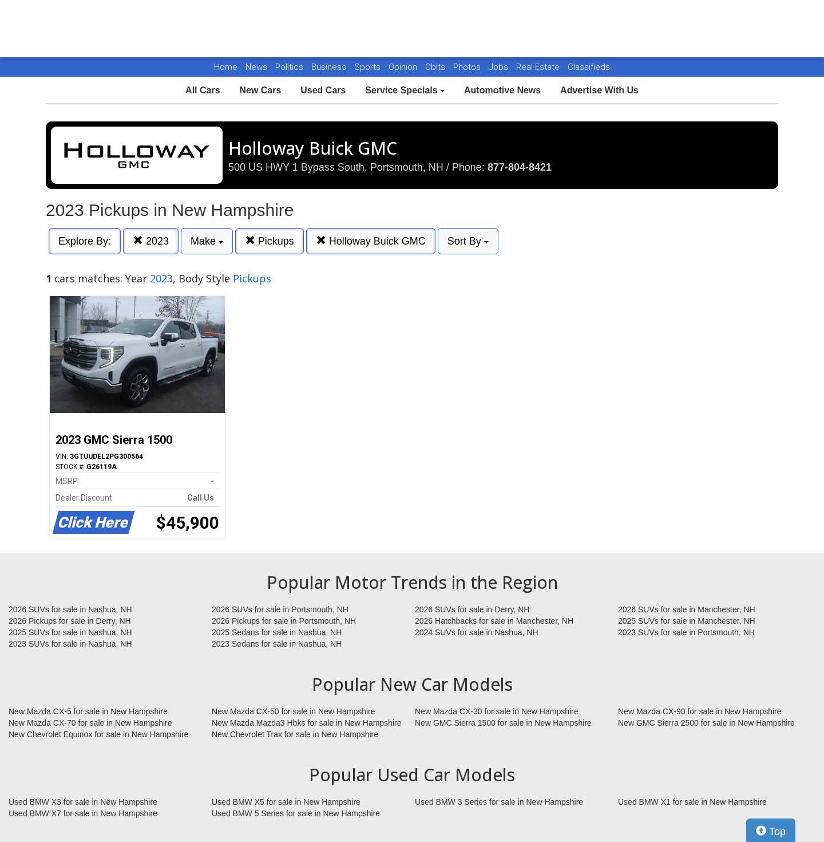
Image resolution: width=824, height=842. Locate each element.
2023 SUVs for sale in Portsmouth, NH (686, 632)
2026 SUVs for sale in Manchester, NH (686, 609)
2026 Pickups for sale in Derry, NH (70, 620)
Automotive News (502, 90)
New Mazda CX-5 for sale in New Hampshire (88, 711)
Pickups (269, 241)
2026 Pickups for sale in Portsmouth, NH (284, 620)
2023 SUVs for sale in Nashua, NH (70, 643)
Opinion (404, 67)
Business (329, 67)
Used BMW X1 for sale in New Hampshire (692, 801)
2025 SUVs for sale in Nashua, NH (70, 632)
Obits (436, 67)
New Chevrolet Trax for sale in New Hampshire (295, 734)
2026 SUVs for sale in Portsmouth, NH (280, 609)
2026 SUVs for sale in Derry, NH (472, 609)
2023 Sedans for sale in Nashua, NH (277, 643)
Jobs (499, 67)
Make (207, 241)
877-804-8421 (520, 167)
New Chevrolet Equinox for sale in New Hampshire (98, 734)
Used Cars (323, 90)
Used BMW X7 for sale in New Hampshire (83, 813)
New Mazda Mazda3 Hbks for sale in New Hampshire (306, 722)
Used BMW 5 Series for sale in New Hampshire (296, 813)
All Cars (202, 90)
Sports (368, 67)
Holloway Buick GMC (371, 241)
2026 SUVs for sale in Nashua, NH (70, 609)
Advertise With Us (599, 90)
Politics (289, 67)
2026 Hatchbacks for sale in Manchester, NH (494, 620)
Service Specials (405, 90)
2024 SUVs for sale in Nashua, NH (476, 632)
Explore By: (84, 241)
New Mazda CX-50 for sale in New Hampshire (293, 711)
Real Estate (539, 67)
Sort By (468, 241)
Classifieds (589, 67)
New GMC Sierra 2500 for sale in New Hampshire (706, 722)
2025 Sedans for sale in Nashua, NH (277, 632)
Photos (468, 67)
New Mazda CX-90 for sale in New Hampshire (700, 711)
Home (225, 67)
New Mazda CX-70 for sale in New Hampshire (90, 722)
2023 (151, 241)
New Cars (260, 90)
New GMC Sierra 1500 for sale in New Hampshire (503, 722)
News (256, 67)
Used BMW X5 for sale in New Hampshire (286, 801)
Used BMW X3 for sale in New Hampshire (83, 801)
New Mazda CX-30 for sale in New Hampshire (497, 711)
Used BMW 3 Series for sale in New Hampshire (499, 801)
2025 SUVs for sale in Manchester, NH (686, 620)
